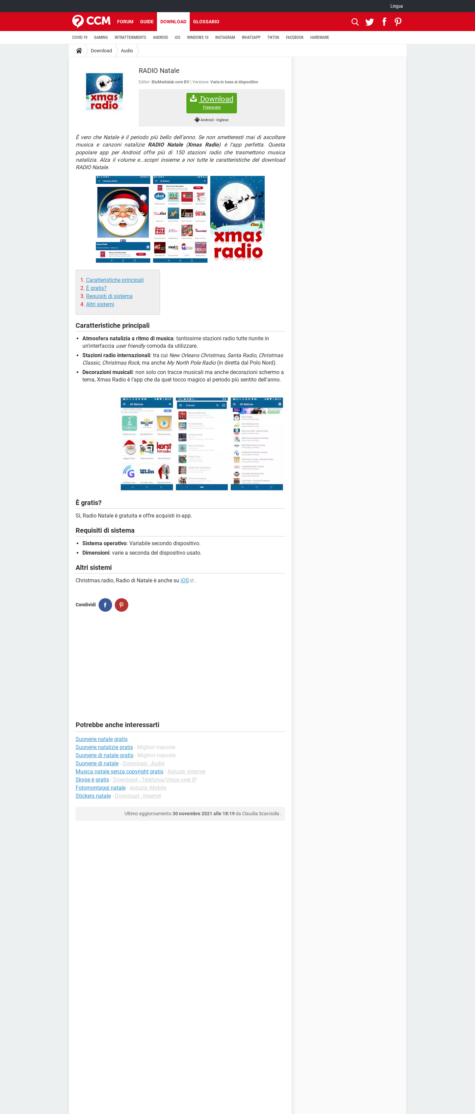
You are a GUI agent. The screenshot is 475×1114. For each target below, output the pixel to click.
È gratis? (96, 288)
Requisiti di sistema (109, 296)
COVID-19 (79, 37)
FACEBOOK (295, 37)
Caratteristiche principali (115, 280)
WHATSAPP (251, 37)
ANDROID (160, 37)
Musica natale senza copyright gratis (119, 771)
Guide (147, 21)
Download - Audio (144, 763)
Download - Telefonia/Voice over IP (155, 779)
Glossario (206, 21)
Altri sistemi (100, 304)
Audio (127, 50)
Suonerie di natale (97, 763)
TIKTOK (273, 37)
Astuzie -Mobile (148, 788)
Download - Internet (138, 796)
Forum (125, 21)
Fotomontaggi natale (101, 788)
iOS (177, 37)
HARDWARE (319, 37)
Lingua (396, 6)
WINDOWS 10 (198, 37)
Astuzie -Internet (186, 771)
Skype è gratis (92, 779)
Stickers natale (93, 796)
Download (173, 21)
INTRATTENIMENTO (130, 37)
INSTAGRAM (225, 37)
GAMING (101, 37)
